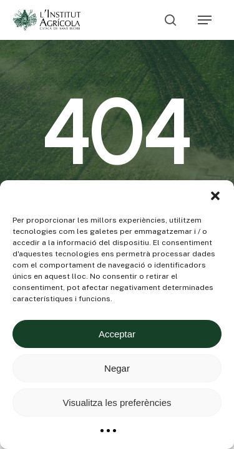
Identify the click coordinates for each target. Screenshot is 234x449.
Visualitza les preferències (117, 402)
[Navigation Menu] (205, 20)
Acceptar (117, 334)
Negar (117, 368)
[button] (215, 196)
